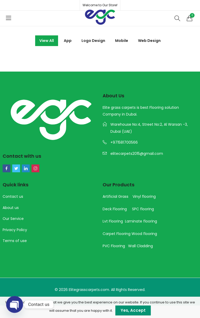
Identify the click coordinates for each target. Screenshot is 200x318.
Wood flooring (144, 233)
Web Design (149, 40)
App (68, 40)
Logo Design (93, 40)
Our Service (13, 218)
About (8, 207)
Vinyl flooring (144, 196)
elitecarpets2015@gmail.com (136, 153)
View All (46, 40)
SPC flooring (143, 209)
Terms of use (15, 240)
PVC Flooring (114, 246)
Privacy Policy (15, 229)
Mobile (121, 40)
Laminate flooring (141, 221)
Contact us (13, 196)
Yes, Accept (133, 310)
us (16, 207)
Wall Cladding (140, 246)
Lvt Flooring (113, 221)
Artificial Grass (115, 196)
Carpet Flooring (116, 233)
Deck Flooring (115, 209)
